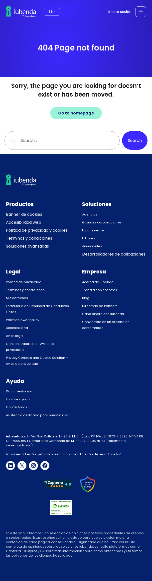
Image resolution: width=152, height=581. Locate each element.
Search (135, 140)
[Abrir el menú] (141, 11)
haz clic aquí (63, 555)
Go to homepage (76, 113)
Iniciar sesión (120, 11)
